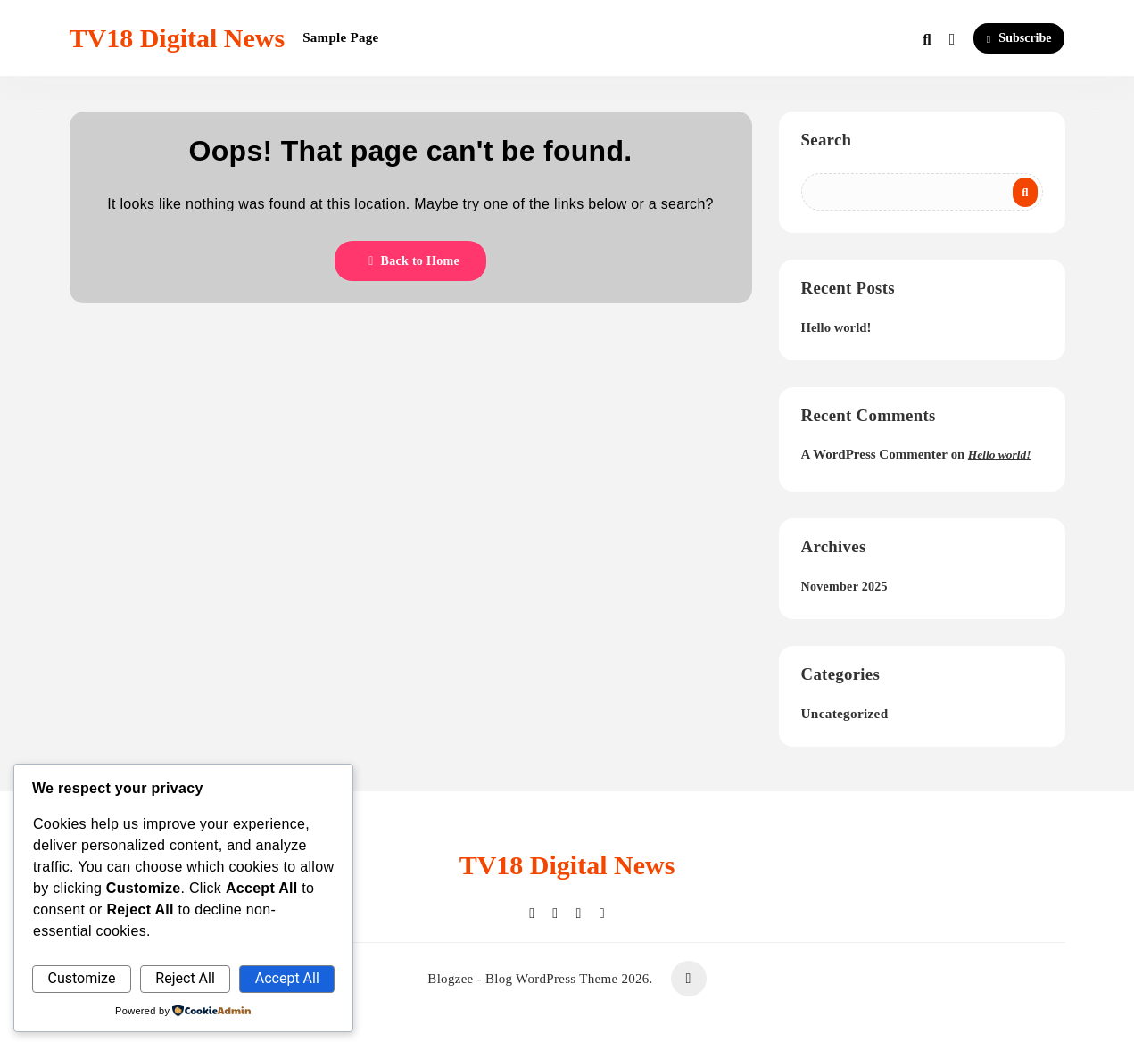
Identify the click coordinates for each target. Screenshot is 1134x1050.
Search (826, 139)
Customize (81, 978)
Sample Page (340, 37)
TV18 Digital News (178, 38)
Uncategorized (845, 713)
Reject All (184, 978)
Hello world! (836, 327)
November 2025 (844, 586)
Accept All (287, 978)
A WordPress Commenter (874, 454)
